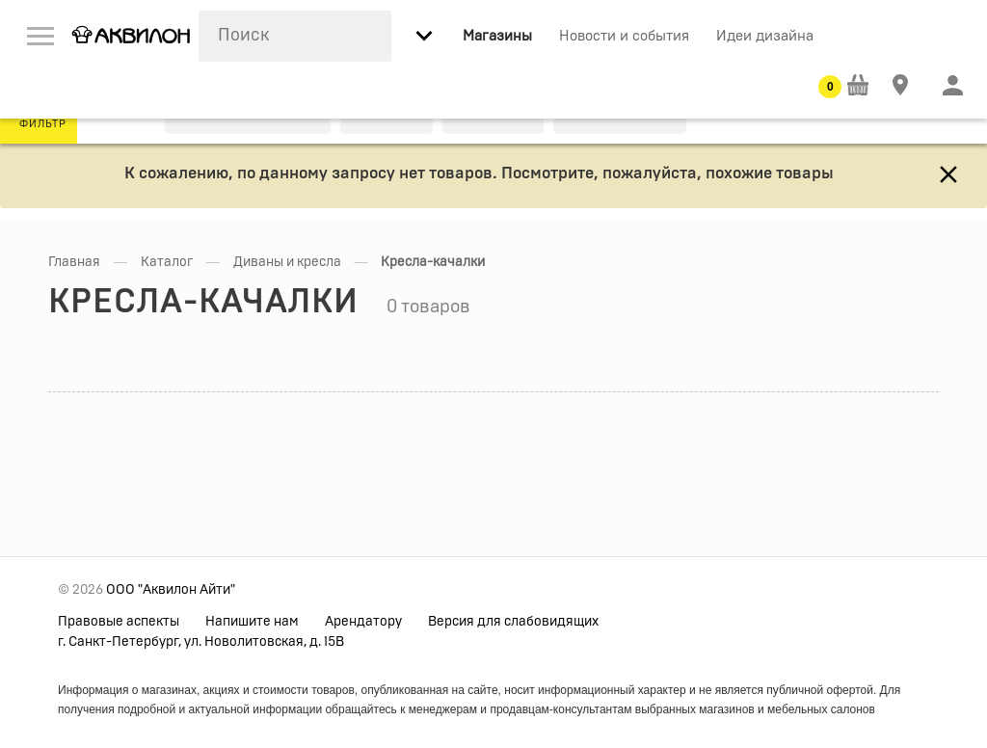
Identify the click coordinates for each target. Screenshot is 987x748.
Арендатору (363, 621)
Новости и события (624, 36)
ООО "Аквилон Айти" (170, 590)
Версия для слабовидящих (513, 621)
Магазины (497, 36)
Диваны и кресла (287, 262)
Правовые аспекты (118, 621)
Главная (74, 262)
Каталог (167, 262)
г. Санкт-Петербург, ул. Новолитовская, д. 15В (201, 642)
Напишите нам (252, 621)
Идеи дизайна (765, 36)
